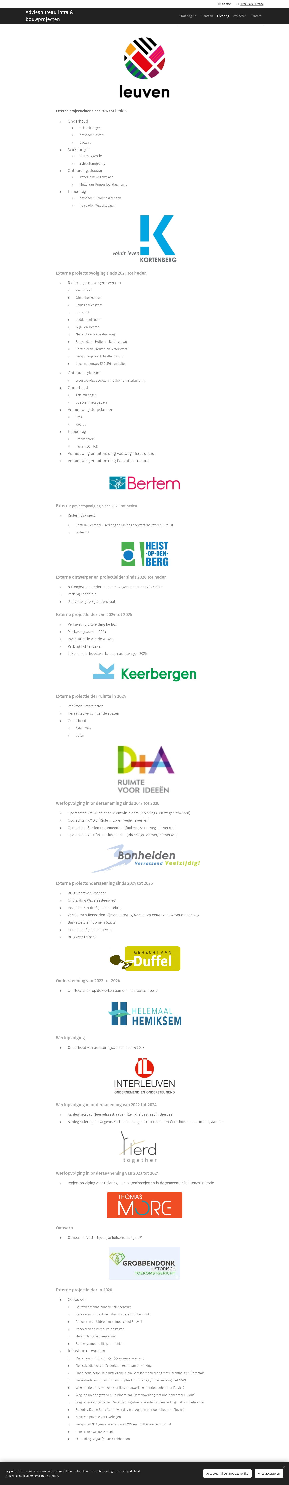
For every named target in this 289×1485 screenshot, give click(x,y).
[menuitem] (173, 16)
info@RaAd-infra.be (252, 4)
